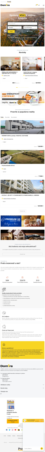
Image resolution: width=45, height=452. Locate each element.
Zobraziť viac (22, 211)
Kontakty (9, 435)
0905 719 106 (5, 380)
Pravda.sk (21, 354)
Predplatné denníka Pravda (12, 421)
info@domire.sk (5, 376)
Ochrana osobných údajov (22, 438)
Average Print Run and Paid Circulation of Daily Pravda (18, 442)
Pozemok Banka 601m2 (8, 165)
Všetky (2, 117)
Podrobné (30, 31)
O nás (5, 435)
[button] (17, 87)
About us (5, 442)
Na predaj (7, 117)
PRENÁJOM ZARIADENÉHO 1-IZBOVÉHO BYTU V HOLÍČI (17, 72)
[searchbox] (22, 24)
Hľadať (11, 31)
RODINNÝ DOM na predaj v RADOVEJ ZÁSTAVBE (15, 135)
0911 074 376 (5, 375)
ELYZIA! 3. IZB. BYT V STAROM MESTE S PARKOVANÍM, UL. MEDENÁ (20, 195)
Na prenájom (14, 117)
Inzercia (13, 435)
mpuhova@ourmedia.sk (7, 381)
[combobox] (22, 23)
